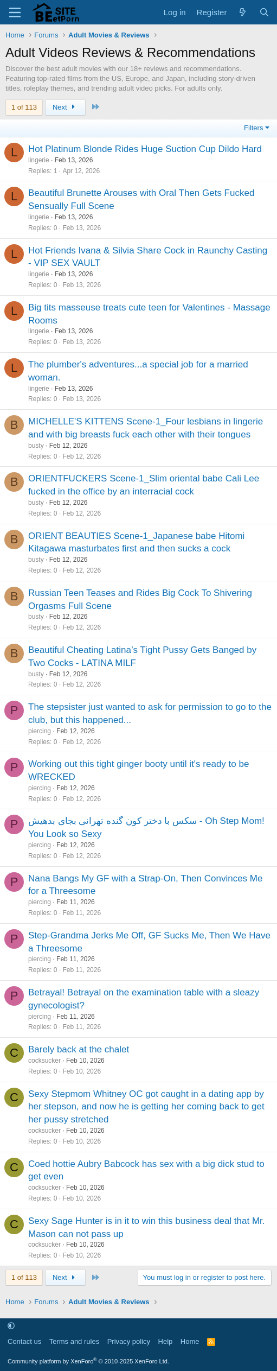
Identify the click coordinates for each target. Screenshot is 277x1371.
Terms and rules (74, 1341)
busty (36, 445)
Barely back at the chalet (78, 1049)
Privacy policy (128, 1341)
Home (190, 1341)
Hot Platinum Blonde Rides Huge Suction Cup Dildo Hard (145, 149)
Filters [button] (253, 128)
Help (165, 1341)
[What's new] (242, 12)
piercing (39, 731)
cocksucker (44, 1060)
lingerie (38, 160)
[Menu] (15, 12)
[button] (11, 1326)
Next (65, 107)
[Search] (264, 12)
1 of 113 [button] (24, 107)
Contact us (24, 1341)
